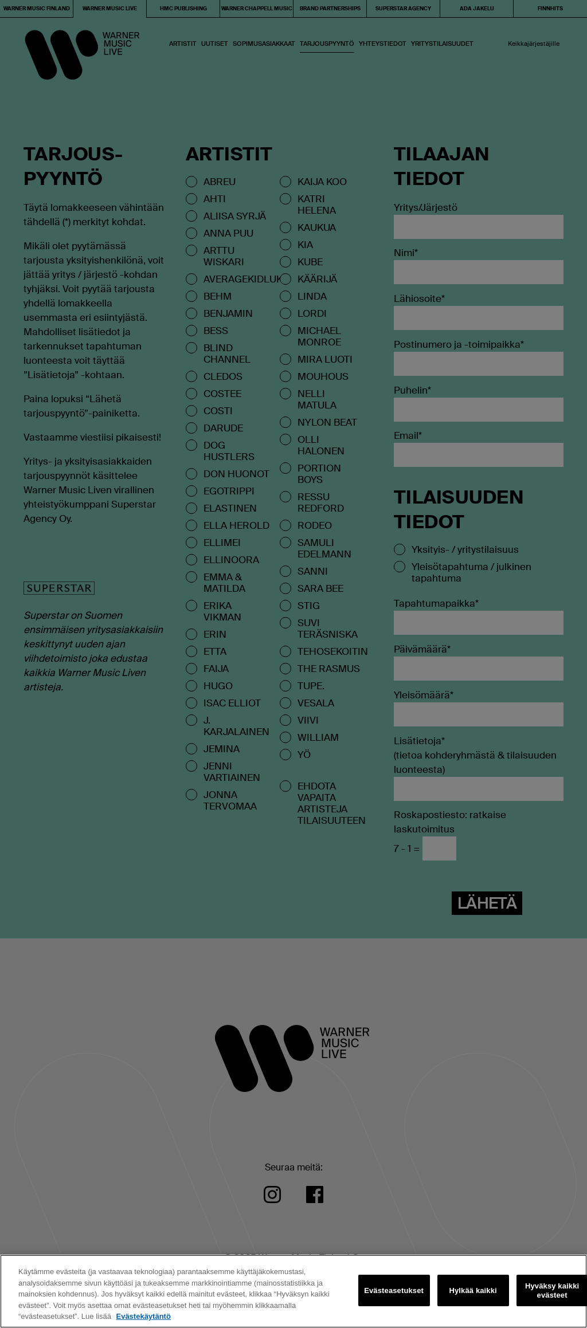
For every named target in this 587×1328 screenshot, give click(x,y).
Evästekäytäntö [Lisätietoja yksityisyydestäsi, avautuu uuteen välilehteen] (143, 1316)
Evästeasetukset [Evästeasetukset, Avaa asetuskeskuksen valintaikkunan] (394, 1290)
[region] (293, 1291)
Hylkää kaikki (472, 1290)
